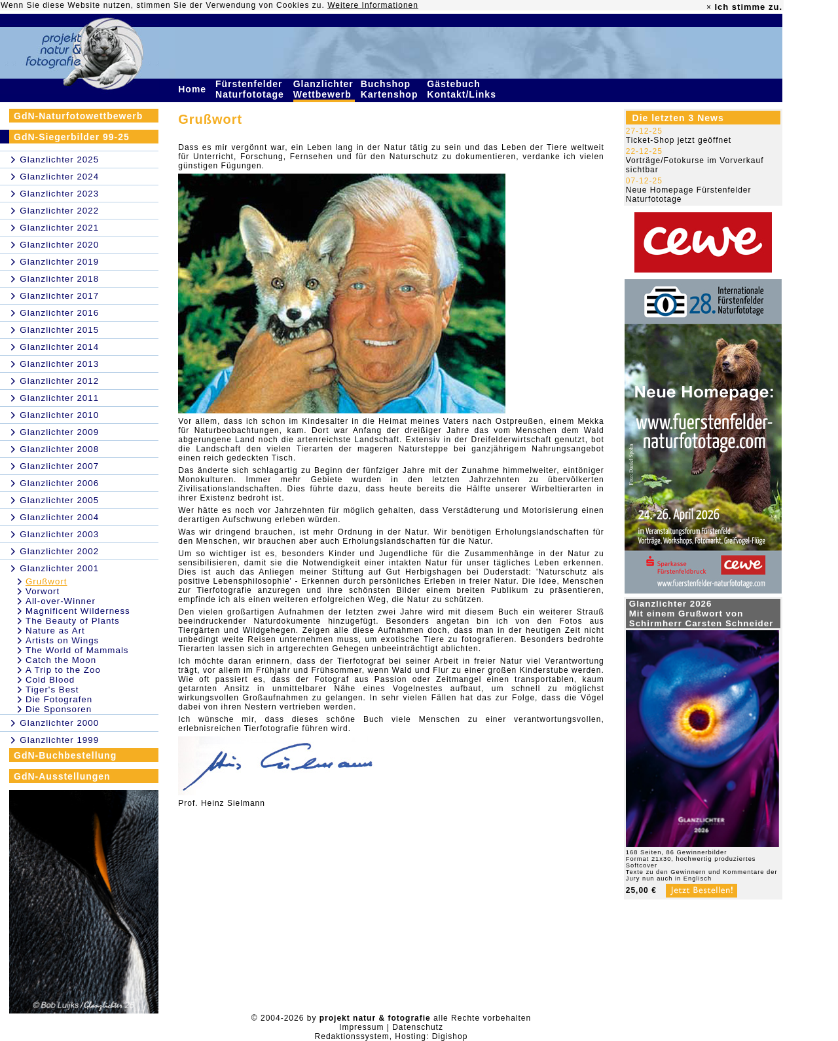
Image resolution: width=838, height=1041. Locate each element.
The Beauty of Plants (73, 621)
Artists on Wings (62, 640)
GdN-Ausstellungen (62, 776)
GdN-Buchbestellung (65, 755)
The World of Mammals (77, 650)
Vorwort (43, 591)
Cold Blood (50, 680)
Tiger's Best (52, 689)
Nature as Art (55, 630)
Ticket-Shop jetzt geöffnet (678, 140)
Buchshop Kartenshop (391, 89)
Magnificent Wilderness (78, 611)
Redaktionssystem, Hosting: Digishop (391, 1036)
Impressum (361, 1027)
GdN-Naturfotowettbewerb (78, 116)
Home (194, 89)
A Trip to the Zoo (63, 670)
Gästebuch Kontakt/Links (463, 89)
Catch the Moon (61, 660)
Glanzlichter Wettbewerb (324, 89)
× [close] (709, 7)
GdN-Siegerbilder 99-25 (72, 137)
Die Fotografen (59, 699)
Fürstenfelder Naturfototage (251, 89)
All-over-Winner (61, 601)
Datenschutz (417, 1027)
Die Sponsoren (59, 709)
